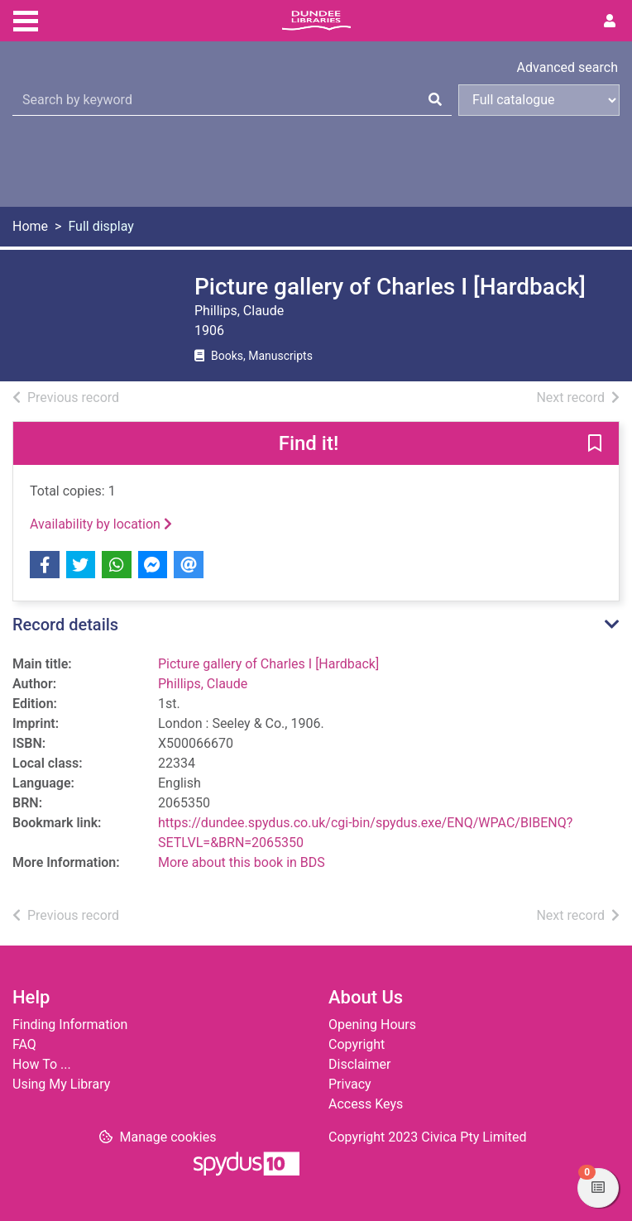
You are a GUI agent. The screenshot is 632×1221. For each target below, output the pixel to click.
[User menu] (609, 21)
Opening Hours (372, 1024)
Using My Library (61, 1084)
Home (30, 226)
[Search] (435, 100)
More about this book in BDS (241, 862)
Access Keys (365, 1104)
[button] (594, 444)
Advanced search (567, 67)
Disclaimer (359, 1064)
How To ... (41, 1064)
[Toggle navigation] (25, 19)
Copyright (356, 1044)
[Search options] (539, 100)
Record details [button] (65, 624)
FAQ (24, 1044)
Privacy (349, 1084)
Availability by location (101, 524)
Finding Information (69, 1024)
